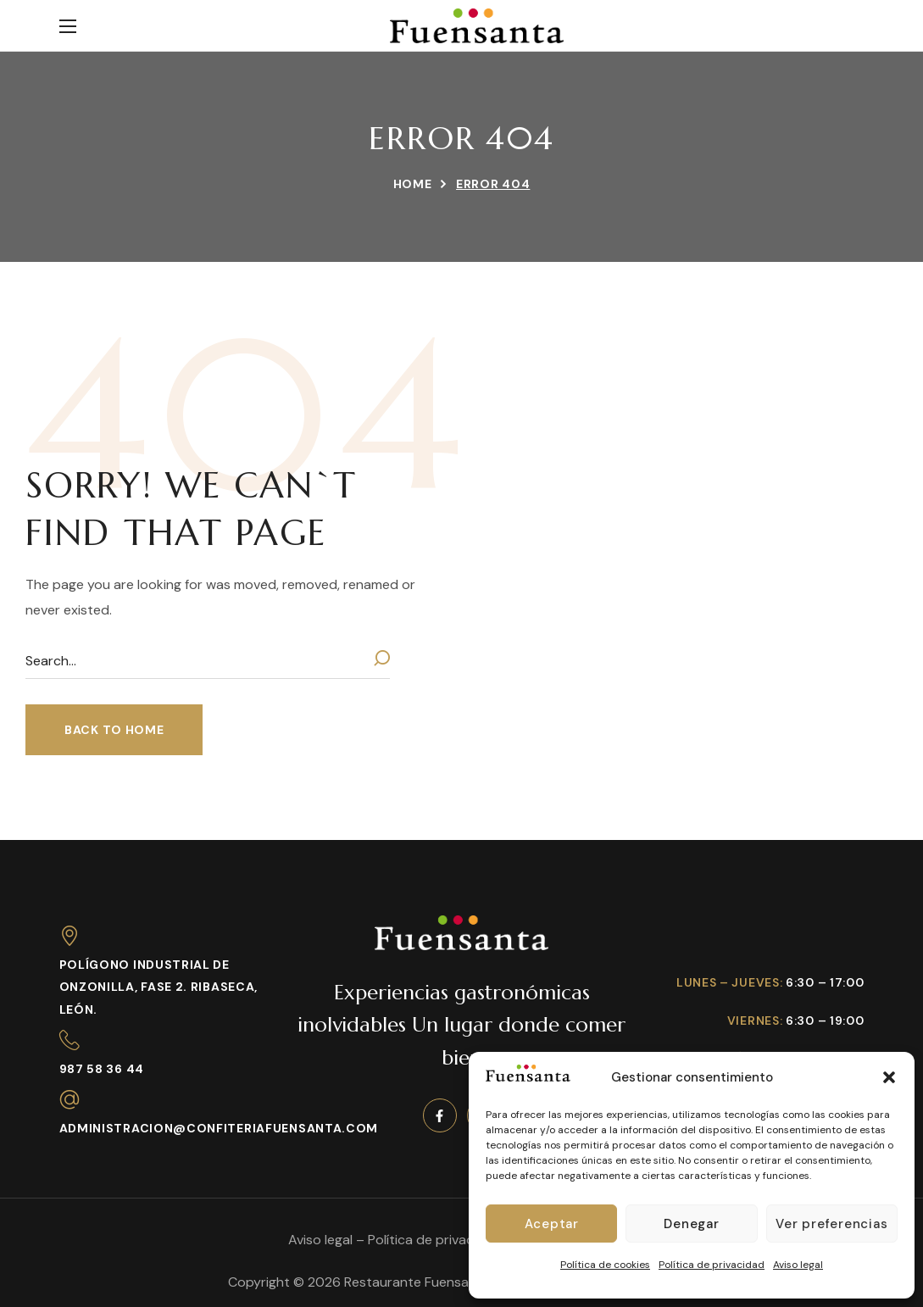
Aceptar (552, 1223)
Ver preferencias (831, 1223)
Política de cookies (605, 1264)
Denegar (691, 1223)
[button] (889, 1077)
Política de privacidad (712, 1264)
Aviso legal (798, 1264)
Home (412, 184)
